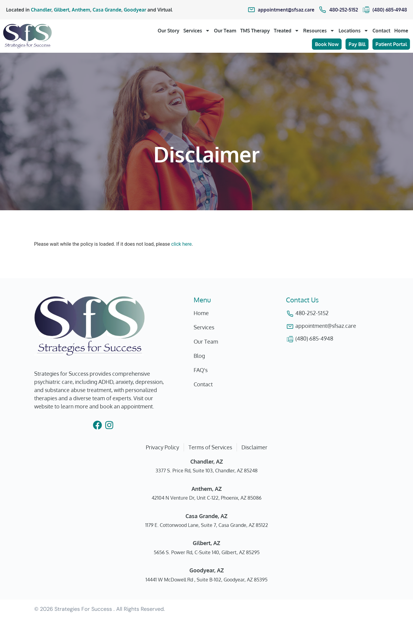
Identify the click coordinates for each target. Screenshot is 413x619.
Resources (319, 30)
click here (181, 244)
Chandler (41, 10)
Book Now (327, 44)
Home (401, 31)
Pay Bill (357, 44)
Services (196, 30)
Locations (354, 30)
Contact (381, 31)
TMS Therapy (255, 31)
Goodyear (135, 10)
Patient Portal (391, 44)
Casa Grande (107, 10)
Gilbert (61, 10)
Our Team (225, 31)
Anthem (81, 10)
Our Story (168, 31)
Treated (286, 30)
